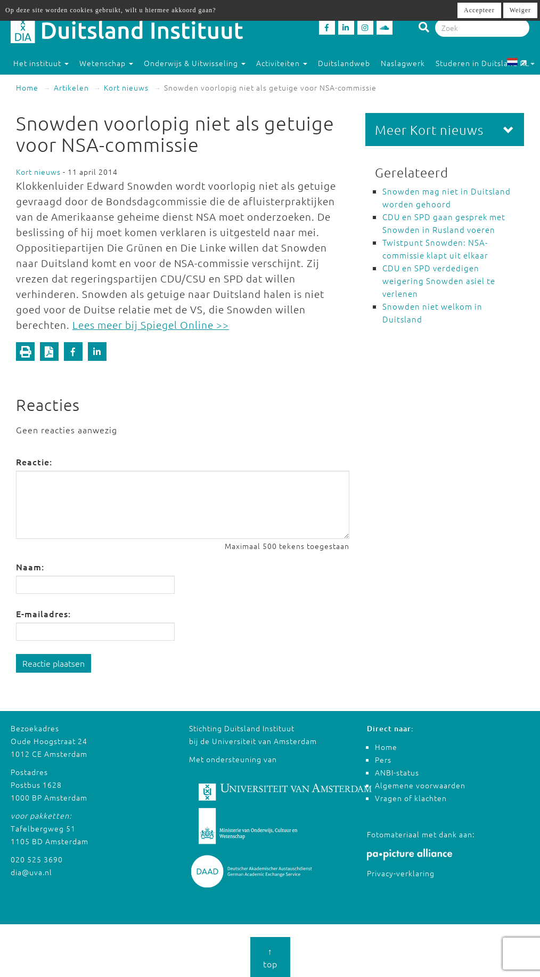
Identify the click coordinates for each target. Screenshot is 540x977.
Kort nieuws (126, 87)
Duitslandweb (344, 63)
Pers (383, 759)
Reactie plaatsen (53, 663)
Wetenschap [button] (106, 63)
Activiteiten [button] (281, 63)
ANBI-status (397, 772)
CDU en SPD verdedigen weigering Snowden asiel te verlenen (438, 280)
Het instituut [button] (41, 63)
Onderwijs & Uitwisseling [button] (195, 63)
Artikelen (71, 87)
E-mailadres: (43, 613)
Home (27, 87)
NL (520, 63)
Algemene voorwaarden (420, 785)
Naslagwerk (403, 63)
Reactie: (34, 461)
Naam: (30, 566)
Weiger (520, 10)
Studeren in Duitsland (481, 63)
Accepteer (479, 10)
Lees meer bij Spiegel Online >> (150, 324)
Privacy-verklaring (401, 873)
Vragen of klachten (411, 798)
